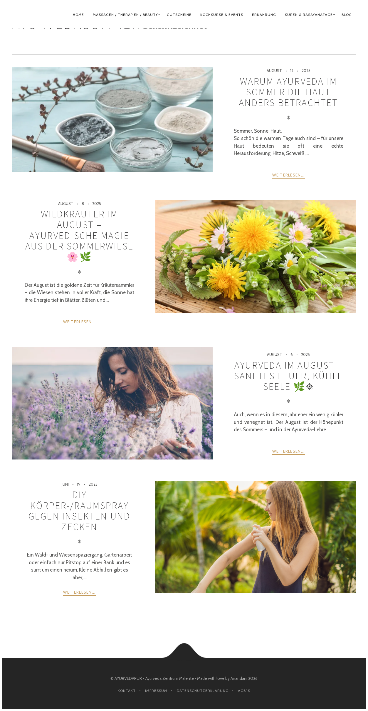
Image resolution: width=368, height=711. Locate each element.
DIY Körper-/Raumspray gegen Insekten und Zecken (79, 511)
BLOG (347, 14)
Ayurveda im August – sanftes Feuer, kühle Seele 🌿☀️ (288, 376)
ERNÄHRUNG (264, 14)
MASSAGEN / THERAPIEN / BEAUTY (125, 14)
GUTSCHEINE (179, 14)
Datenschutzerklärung (202, 690)
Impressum (156, 690)
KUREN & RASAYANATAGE (309, 14)
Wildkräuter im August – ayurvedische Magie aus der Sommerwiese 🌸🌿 (79, 235)
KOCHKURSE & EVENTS (221, 14)
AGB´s (244, 690)
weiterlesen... (288, 175)
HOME (78, 14)
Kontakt (127, 690)
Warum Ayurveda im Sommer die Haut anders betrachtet (288, 92)
